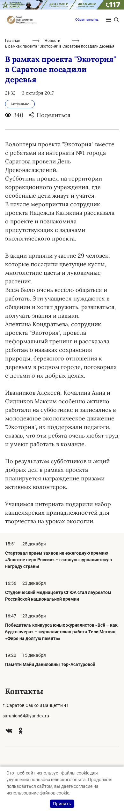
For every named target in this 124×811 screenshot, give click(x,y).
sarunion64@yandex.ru (26, 715)
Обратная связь (86, 19)
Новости (52, 40)
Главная (12, 40)
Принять (62, 803)
